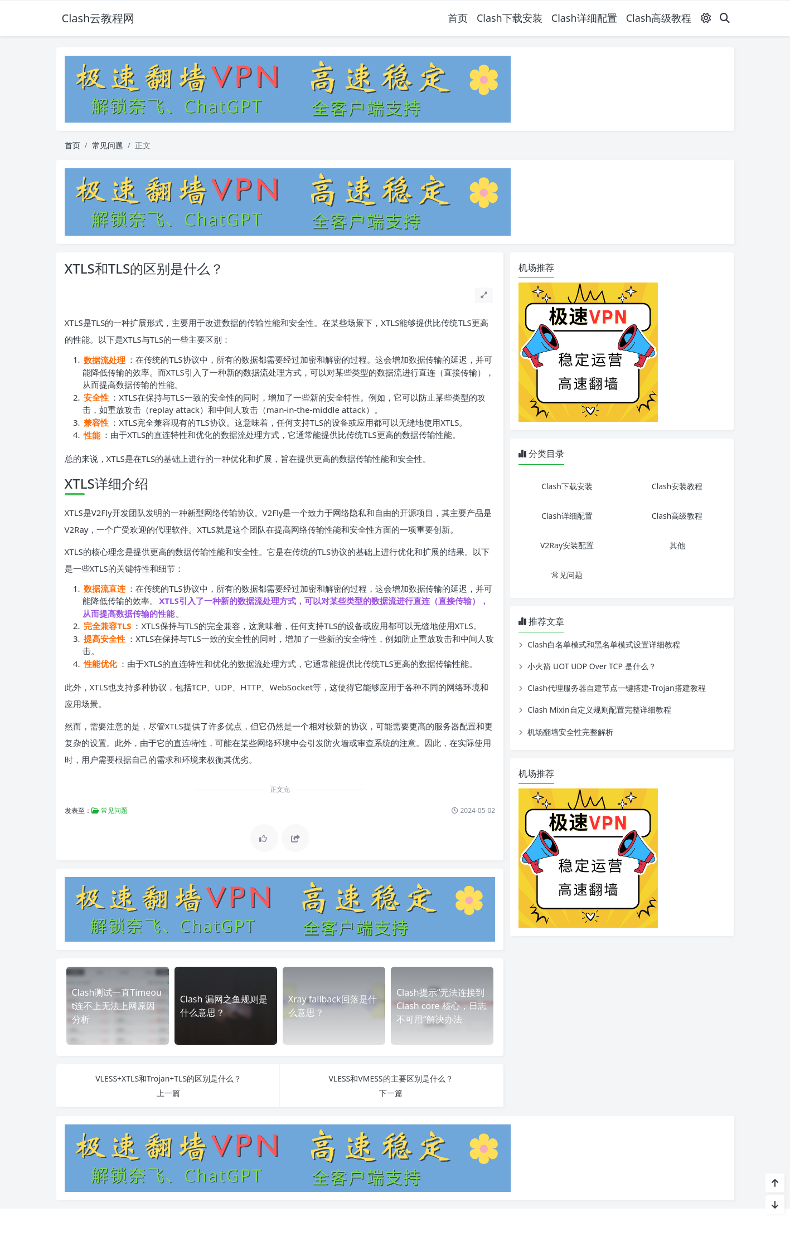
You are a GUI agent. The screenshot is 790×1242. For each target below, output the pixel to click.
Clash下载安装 (509, 18)
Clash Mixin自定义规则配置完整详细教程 (599, 709)
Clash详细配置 (584, 18)
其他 (677, 545)
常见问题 (107, 145)
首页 (458, 18)
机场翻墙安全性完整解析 (570, 732)
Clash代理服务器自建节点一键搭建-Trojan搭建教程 (616, 688)
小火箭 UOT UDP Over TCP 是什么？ (591, 666)
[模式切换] (705, 18)
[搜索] (724, 18)
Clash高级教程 (659, 18)
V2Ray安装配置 (567, 545)
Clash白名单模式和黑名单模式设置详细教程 (603, 644)
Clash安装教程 (677, 486)
